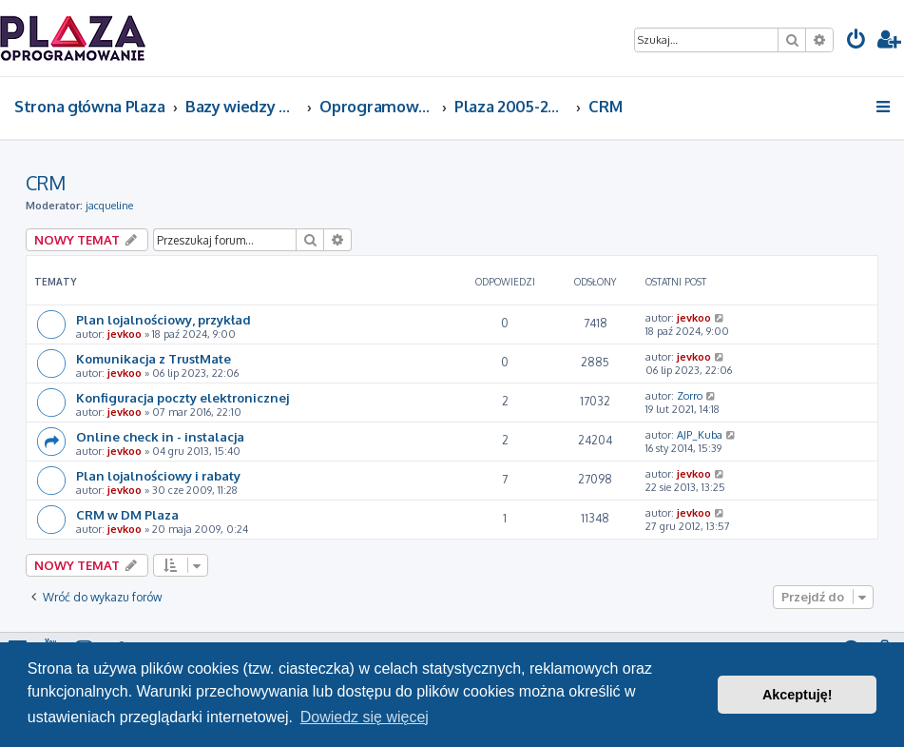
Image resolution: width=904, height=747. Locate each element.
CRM (46, 182)
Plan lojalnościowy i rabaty (158, 475)
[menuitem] (856, 41)
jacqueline (109, 205)
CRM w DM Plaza (127, 514)
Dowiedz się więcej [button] (364, 717)
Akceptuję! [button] (797, 694)
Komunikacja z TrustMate (153, 358)
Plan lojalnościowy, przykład (163, 319)
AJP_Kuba (699, 435)
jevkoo (124, 334)
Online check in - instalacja (160, 436)
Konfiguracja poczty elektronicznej (182, 397)
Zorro (689, 396)
